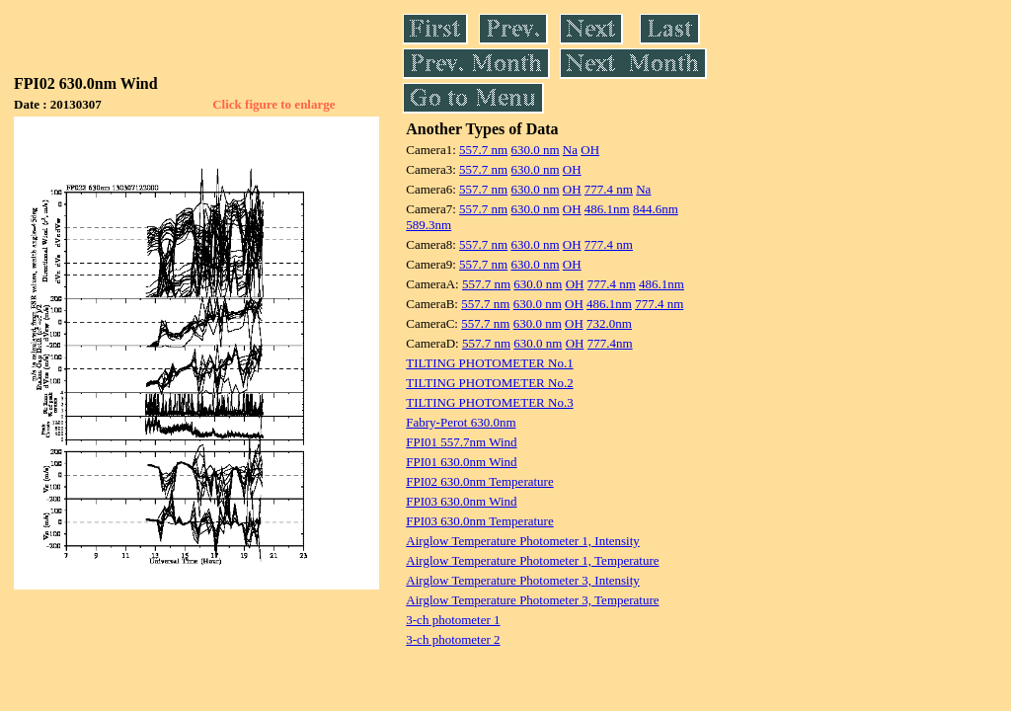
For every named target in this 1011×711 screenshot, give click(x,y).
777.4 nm (608, 189)
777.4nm (610, 343)
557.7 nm (483, 149)
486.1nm (607, 208)
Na (570, 149)
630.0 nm (534, 149)
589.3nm (428, 224)
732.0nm (609, 323)
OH (590, 149)
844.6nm (655, 208)
